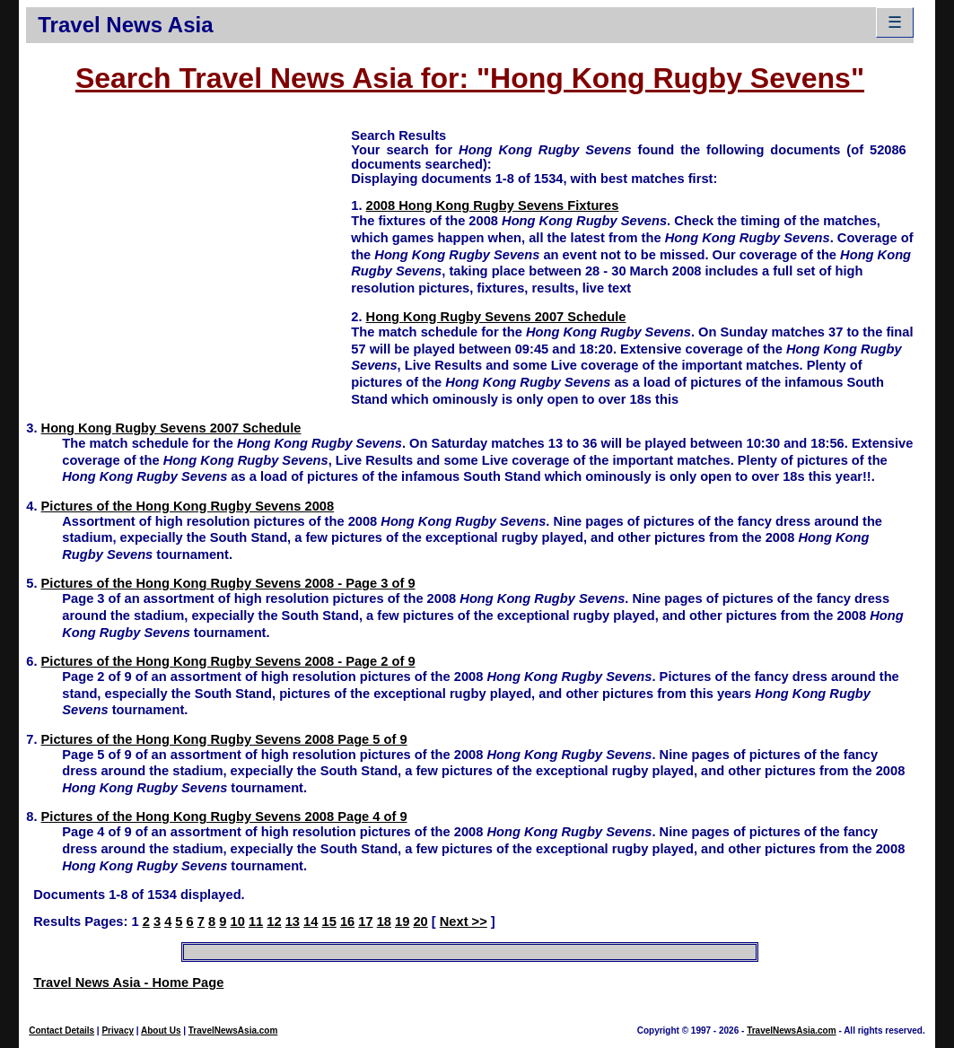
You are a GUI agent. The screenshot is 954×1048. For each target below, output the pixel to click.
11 (256, 921)
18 (384, 921)
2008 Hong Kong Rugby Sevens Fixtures (492, 205)
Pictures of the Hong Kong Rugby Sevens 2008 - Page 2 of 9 (228, 661)
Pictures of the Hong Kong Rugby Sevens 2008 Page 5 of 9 (224, 739)
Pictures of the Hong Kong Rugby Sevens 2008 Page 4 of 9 (224, 816)
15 (328, 921)
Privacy (117, 1030)
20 (420, 921)
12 (274, 921)
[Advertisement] (188, 252)
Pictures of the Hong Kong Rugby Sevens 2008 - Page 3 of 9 (228, 583)
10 (238, 921)
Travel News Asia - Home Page (128, 982)
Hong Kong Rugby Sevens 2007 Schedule (496, 317)
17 (365, 921)
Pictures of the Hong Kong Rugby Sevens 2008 (188, 506)
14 (310, 921)
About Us (160, 1030)
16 (347, 921)
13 (292, 921)
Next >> (463, 921)
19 (402, 921)
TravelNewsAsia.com (233, 1030)
